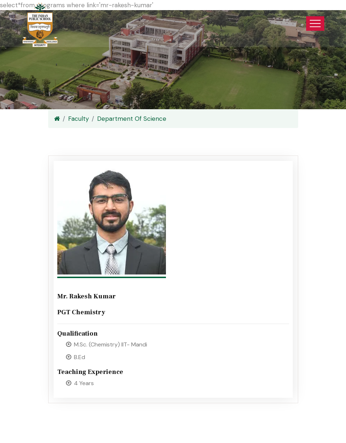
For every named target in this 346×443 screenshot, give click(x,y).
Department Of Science (131, 119)
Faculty (78, 119)
